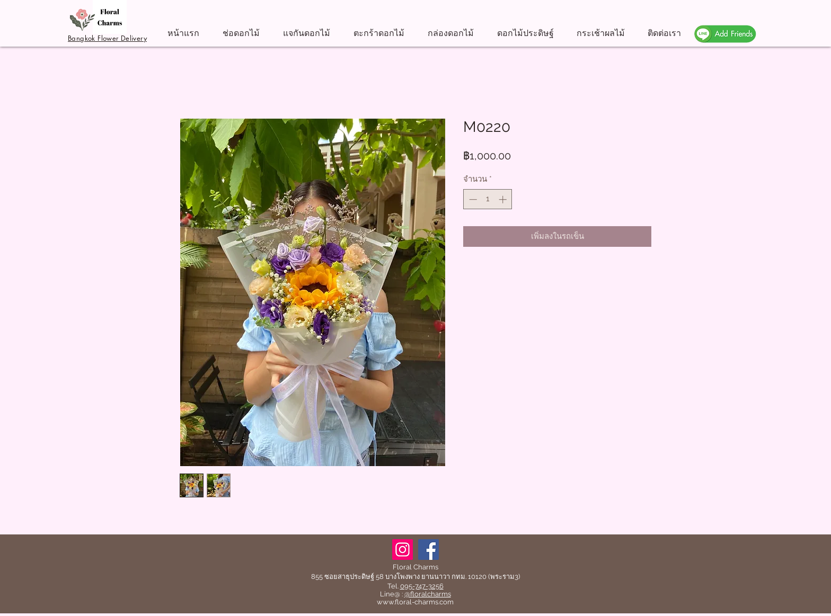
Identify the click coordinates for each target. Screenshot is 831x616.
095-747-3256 (422, 586)
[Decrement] (472, 199)
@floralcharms (427, 594)
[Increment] (504, 199)
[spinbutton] (488, 199)
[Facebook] (428, 549)
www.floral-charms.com (415, 602)
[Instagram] (402, 549)
